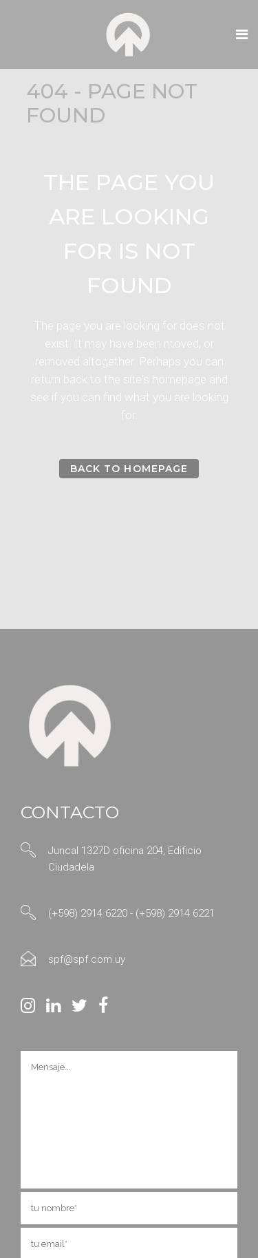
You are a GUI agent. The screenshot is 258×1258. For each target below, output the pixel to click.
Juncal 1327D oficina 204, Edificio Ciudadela (125, 858)
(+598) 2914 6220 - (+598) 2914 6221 (131, 913)
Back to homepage (129, 468)
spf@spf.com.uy (86, 959)
